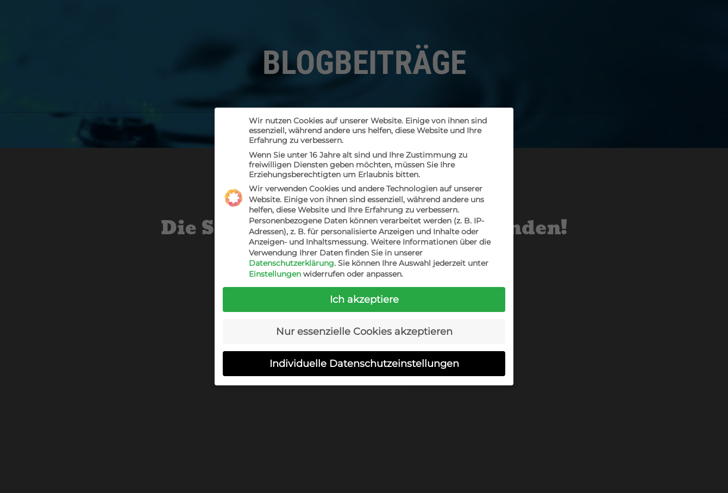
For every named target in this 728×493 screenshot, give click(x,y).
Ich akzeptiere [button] (364, 299)
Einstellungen (275, 274)
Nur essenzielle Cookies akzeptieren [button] (364, 331)
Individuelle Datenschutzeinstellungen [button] (364, 363)
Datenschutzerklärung (291, 263)
